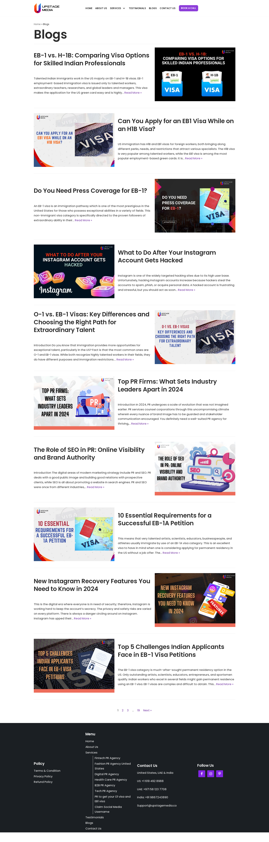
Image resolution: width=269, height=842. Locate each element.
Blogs (154, 8)
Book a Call (190, 8)
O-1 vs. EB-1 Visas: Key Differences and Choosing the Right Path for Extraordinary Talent (91, 322)
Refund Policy (44, 790)
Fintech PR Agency (108, 765)
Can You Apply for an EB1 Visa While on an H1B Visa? (176, 125)
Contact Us (169, 8)
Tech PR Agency (107, 799)
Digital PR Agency (108, 782)
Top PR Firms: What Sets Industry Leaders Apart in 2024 (167, 391)
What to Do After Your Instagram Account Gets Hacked (167, 256)
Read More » (206, 159)
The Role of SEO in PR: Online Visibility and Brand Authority (89, 459)
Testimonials (138, 8)
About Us (101, 8)
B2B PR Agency (105, 793)
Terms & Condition (47, 778)
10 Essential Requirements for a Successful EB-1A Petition (165, 525)
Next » (147, 716)
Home (88, 8)
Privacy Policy (44, 784)
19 (138, 716)
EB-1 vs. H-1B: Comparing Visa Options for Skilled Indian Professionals (91, 56)
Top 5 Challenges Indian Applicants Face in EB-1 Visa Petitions (171, 653)
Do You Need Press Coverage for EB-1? (90, 190)
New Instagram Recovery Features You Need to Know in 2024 (92, 590)
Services (91, 759)
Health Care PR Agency (112, 787)
